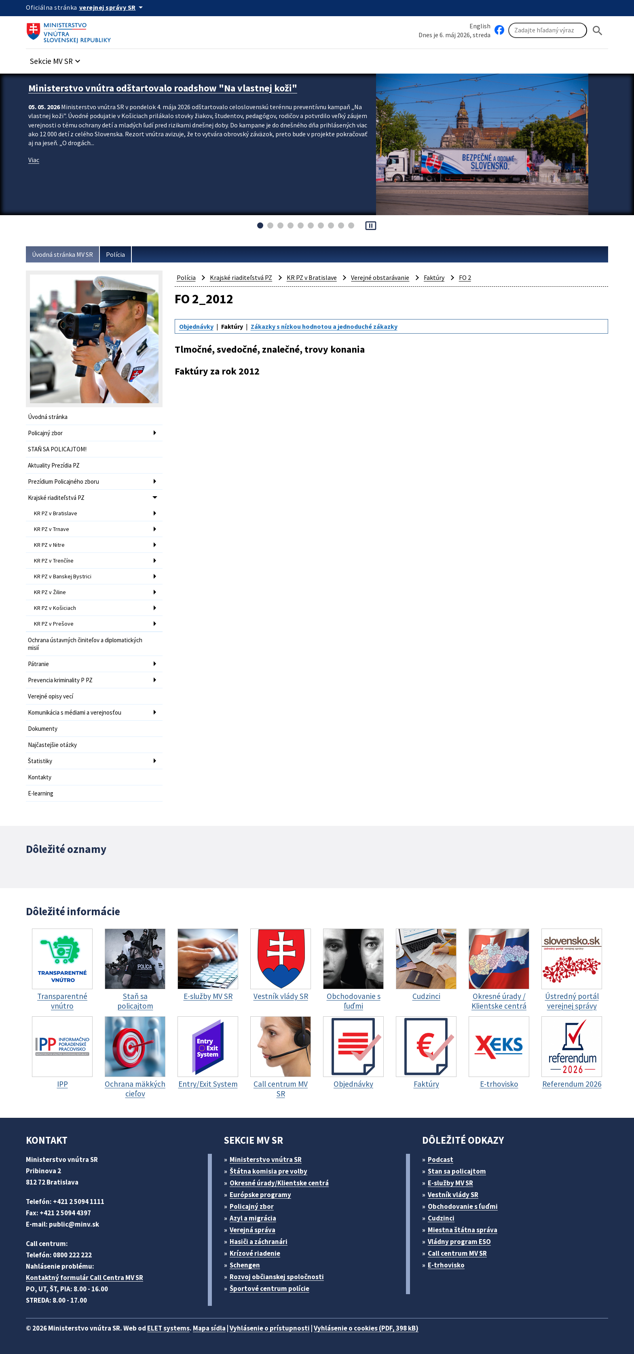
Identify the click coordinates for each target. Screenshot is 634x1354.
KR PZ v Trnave (51, 529)
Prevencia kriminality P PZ (60, 680)
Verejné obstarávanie (380, 277)
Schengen (245, 1265)
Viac (33, 160)
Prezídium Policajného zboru (63, 481)
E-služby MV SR (450, 1182)
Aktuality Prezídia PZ (54, 465)
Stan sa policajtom (457, 1171)
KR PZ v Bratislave (55, 513)
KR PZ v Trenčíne (54, 560)
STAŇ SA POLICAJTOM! (57, 449)
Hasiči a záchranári (258, 1241)
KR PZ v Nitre (49, 544)
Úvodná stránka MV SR (62, 254)
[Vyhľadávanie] (547, 30)
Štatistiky (40, 761)
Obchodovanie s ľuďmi (463, 1206)
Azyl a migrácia (253, 1218)
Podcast (440, 1159)
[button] (56, 59)
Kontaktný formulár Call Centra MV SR (84, 1277)
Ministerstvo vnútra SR (266, 1159)
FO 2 (465, 277)
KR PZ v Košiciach (55, 607)
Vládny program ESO (459, 1241)
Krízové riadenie (255, 1253)
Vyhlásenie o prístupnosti (270, 1328)
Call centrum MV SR (457, 1253)
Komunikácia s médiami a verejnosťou (74, 712)
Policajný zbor (45, 433)
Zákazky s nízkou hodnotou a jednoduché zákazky (324, 326)
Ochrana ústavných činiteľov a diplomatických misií (85, 644)
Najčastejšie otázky (52, 745)
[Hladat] (597, 30)
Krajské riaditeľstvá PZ (56, 497)
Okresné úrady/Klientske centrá (279, 1182)
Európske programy (260, 1194)
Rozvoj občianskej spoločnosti (277, 1276)
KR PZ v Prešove (54, 623)
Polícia (115, 254)
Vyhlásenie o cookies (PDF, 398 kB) (366, 1328)
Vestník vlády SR (453, 1194)
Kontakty (39, 777)
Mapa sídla (209, 1328)
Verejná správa (252, 1229)
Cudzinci (441, 1218)
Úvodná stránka (48, 417)
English (479, 26)
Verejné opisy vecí (50, 696)
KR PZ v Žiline (50, 592)
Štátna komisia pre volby (268, 1171)
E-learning (40, 793)
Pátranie (38, 664)
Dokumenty (42, 728)
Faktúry (434, 277)
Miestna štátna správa (462, 1229)
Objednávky (196, 326)
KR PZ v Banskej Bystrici (62, 576)
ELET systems (168, 1328)
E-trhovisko (446, 1265)
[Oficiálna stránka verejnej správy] (112, 7)
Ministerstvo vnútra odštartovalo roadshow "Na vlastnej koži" (162, 88)
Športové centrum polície (269, 1288)
